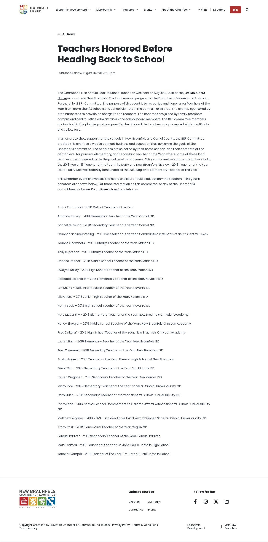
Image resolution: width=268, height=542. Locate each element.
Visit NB (202, 10)
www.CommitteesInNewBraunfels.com (110, 189)
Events (152, 509)
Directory (219, 10)
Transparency (28, 528)
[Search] (247, 9)
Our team (154, 502)
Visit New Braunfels (231, 526)
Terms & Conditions (145, 525)
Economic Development (196, 526)
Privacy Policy (121, 525)
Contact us (136, 509)
